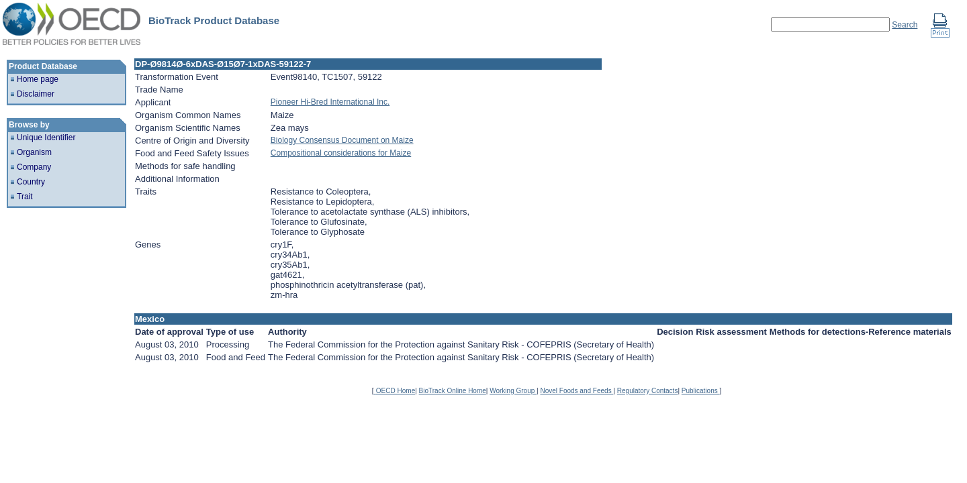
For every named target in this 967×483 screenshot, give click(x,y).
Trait (25, 196)
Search (904, 25)
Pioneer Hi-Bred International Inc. (330, 102)
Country (31, 181)
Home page (37, 79)
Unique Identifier (46, 137)
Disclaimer (35, 94)
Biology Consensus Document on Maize (342, 140)
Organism (34, 152)
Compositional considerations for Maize (341, 153)
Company (34, 167)
